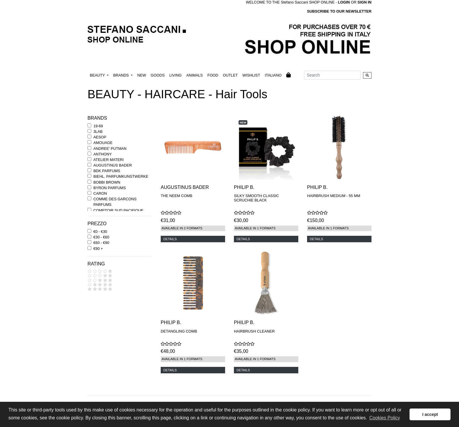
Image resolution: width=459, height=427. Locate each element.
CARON (100, 193)
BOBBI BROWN (106, 182)
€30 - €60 (101, 237)
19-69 (98, 126)
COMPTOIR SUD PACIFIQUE (118, 210)
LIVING (175, 75)
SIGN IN (364, 2)
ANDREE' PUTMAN (109, 148)
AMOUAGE (102, 142)
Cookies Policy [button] (384, 417)
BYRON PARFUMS (109, 188)
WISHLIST (251, 75)
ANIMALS (194, 75)
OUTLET (230, 75)
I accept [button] (430, 414)
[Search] (332, 75)
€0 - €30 (100, 231)
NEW (141, 75)
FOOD (213, 75)
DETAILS (170, 239)
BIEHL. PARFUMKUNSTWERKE (120, 176)
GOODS (158, 75)
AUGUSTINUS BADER (112, 165)
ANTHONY (102, 154)
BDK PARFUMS (106, 171)
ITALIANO (273, 75)
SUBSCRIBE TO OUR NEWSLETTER (339, 11)
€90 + (98, 248)
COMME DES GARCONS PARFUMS (114, 202)
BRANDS (121, 75)
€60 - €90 (101, 242)
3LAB (97, 131)
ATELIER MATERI (108, 159)
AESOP (99, 137)
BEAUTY (98, 75)
